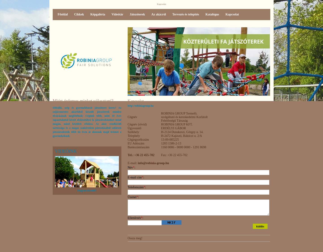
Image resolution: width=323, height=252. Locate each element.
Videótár (117, 14)
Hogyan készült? (86, 190)
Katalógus (212, 14)
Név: (131, 167)
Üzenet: (133, 197)
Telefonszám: (137, 187)
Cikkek (79, 14)
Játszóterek (137, 14)
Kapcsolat (232, 14)
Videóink (66, 151)
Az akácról (158, 14)
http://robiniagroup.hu (141, 105)
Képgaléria (97, 14)
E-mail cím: (136, 177)
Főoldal (63, 14)
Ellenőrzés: (135, 218)
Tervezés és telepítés (185, 14)
